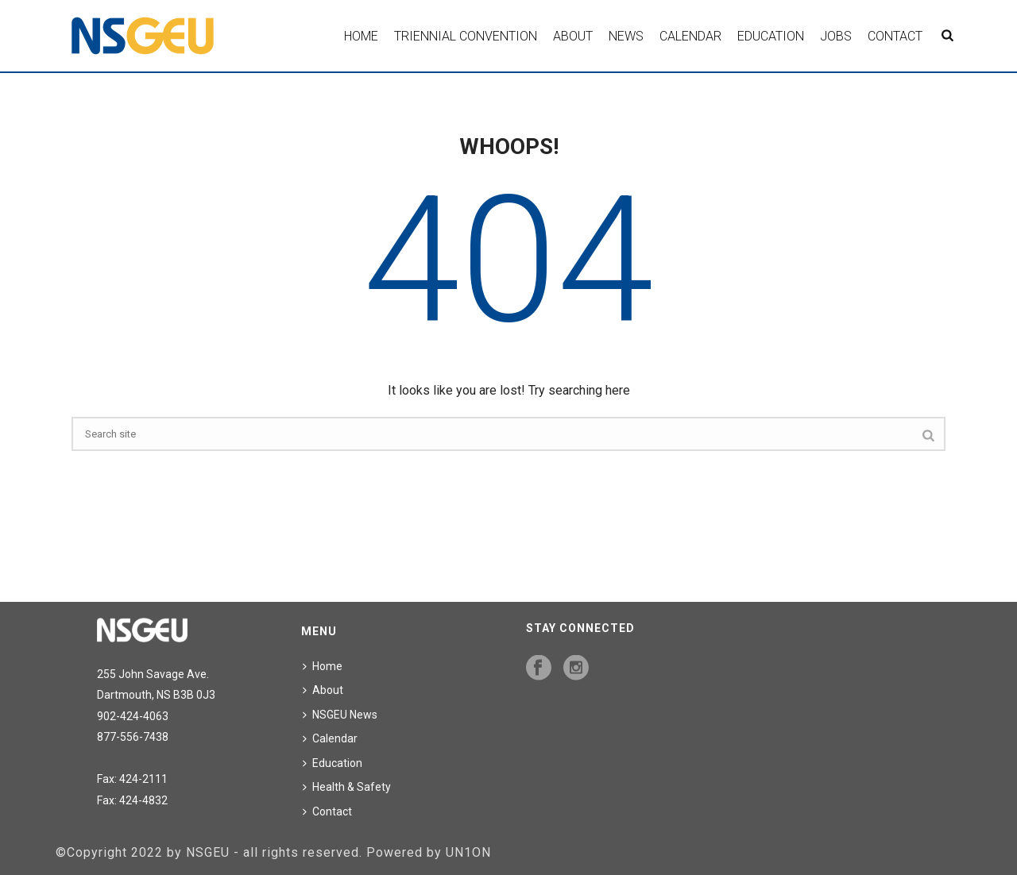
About (573, 36)
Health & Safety (347, 787)
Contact (895, 36)
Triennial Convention (465, 36)
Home (361, 36)
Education (770, 36)
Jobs (836, 36)
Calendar (690, 36)
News (626, 36)
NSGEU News (340, 714)
